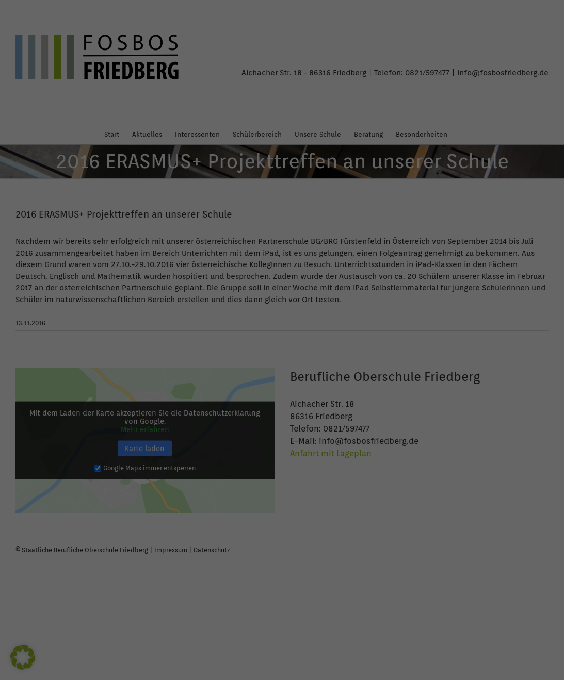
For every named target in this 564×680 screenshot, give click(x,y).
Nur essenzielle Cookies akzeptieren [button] (282, 260)
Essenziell (315, 28)
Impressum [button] (327, 307)
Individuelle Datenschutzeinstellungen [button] (282, 286)
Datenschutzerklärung (124, 139)
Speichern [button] (381, 234)
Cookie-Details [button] (240, 307)
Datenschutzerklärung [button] (286, 307)
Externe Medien (323, 74)
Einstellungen (129, 148)
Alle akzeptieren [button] (183, 234)
